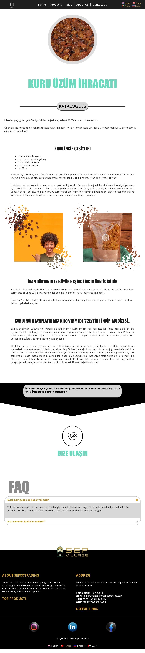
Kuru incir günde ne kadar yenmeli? (28, 499)
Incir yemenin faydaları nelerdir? (26, 521)
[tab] (72, 500)
